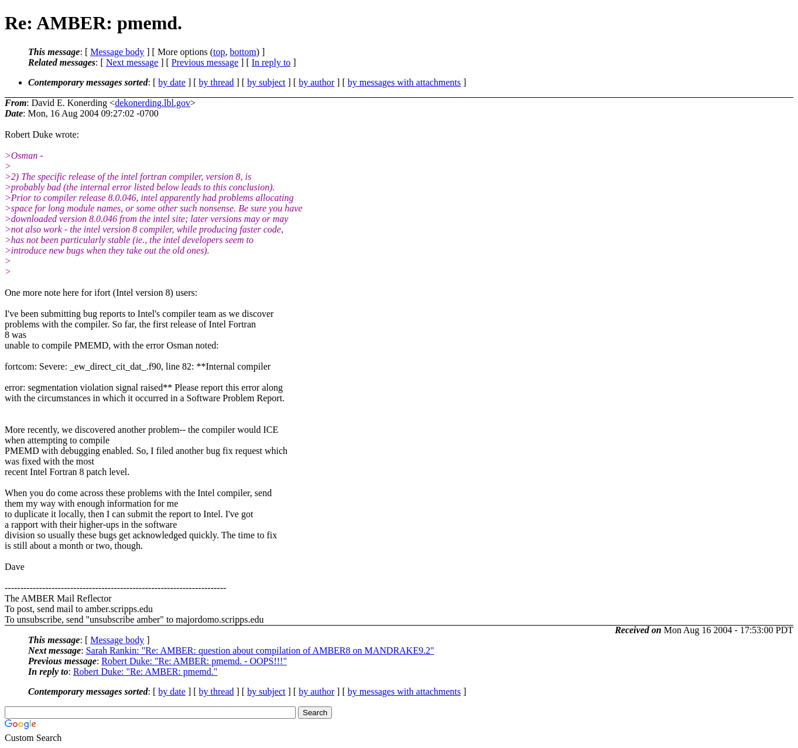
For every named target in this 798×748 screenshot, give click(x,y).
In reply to (271, 62)
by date (172, 82)
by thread (216, 82)
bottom (243, 52)
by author (316, 82)
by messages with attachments (404, 82)
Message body (117, 52)
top (219, 52)
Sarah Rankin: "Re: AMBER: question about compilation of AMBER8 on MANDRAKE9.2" (260, 650)
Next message (132, 62)
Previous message (205, 62)
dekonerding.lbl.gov (152, 103)
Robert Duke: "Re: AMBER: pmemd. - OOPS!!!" (194, 661)
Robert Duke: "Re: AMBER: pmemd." (145, 672)
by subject (266, 82)
